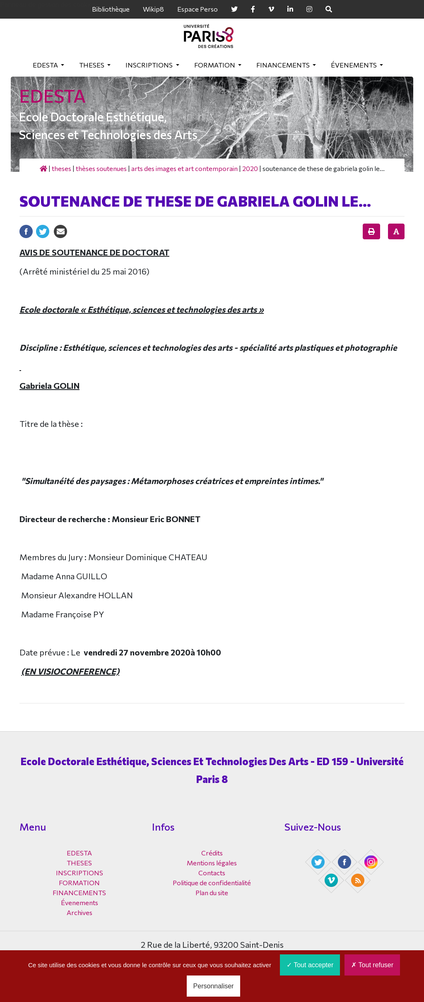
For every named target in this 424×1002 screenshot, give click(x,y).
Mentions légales (212, 863)
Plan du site (211, 892)
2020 (250, 168)
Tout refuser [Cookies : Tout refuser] (372, 964)
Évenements (354, 65)
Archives (79, 912)
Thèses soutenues (101, 168)
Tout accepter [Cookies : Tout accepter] (310, 964)
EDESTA (46, 65)
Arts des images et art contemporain (184, 168)
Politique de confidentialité (212, 882)
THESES (92, 65)
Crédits (212, 853)
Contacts (211, 873)
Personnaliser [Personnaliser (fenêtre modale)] (213, 986)
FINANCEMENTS (283, 65)
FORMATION (215, 65)
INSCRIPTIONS (149, 65)
